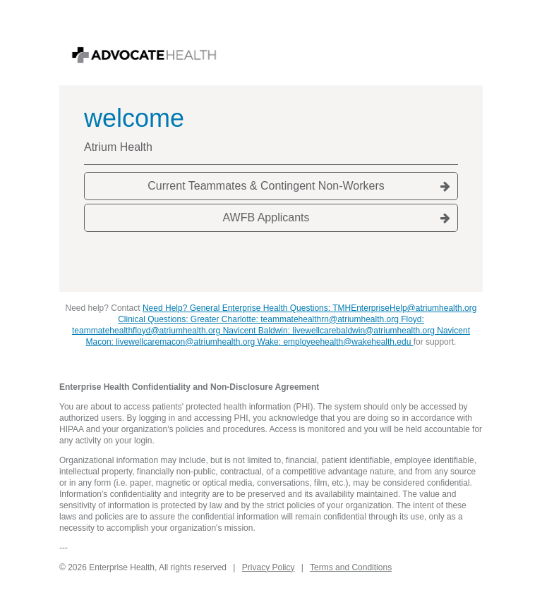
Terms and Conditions (351, 567)
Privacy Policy (268, 567)
